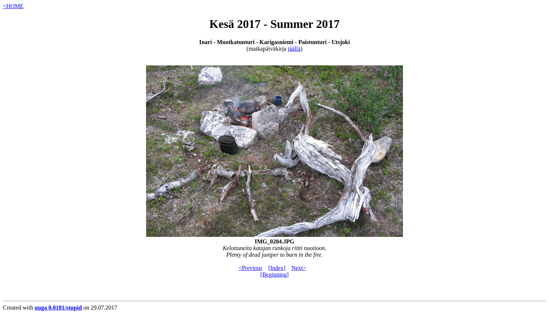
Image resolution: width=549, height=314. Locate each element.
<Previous (250, 268)
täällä (294, 49)
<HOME (13, 6)
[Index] (277, 268)
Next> (298, 268)
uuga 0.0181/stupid (58, 307)
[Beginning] (274, 274)
